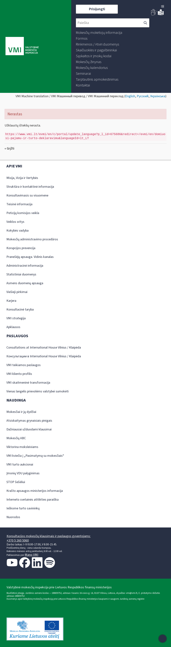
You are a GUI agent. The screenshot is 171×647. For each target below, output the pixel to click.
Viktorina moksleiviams (22, 447)
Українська (157, 96)
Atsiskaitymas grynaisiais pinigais (29, 420)
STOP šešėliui (15, 482)
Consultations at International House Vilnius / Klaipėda (43, 347)
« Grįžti (9, 148)
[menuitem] (99, 32)
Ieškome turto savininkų (23, 508)
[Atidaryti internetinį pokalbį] (163, 639)
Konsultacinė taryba (20, 309)
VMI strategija (16, 318)
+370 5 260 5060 (18, 540)
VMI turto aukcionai (19, 464)
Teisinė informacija (19, 204)
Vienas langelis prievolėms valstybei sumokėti (37, 391)
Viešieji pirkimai (16, 292)
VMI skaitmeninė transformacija (28, 382)
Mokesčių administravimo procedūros (32, 239)
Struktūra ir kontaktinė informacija (30, 186)
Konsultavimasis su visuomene (27, 195)
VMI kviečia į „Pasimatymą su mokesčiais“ (35, 455)
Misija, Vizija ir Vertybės (22, 178)
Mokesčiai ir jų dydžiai (21, 412)
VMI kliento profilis (19, 374)
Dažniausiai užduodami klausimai (29, 429)
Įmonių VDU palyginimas (23, 473)
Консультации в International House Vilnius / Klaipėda (43, 356)
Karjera (11, 300)
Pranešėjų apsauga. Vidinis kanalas (30, 257)
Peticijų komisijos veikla (22, 213)
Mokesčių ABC (16, 438)
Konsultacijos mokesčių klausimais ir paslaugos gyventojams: (49, 536)
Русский (142, 96)
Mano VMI (31, 555)
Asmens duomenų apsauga (24, 283)
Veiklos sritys (15, 222)
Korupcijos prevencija (20, 248)
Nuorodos (13, 517)
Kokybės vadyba (17, 230)
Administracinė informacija (24, 265)
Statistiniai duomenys (21, 274)
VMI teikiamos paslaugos (23, 365)
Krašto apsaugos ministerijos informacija (34, 491)
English (130, 96)
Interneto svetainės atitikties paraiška (32, 499)
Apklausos (13, 327)
